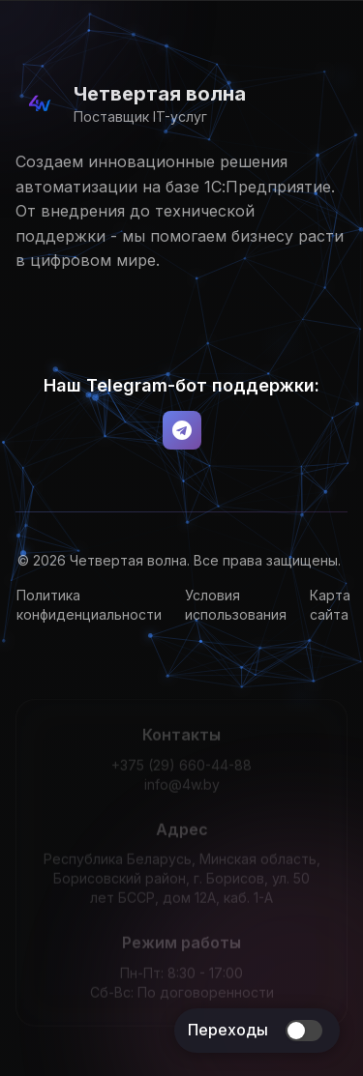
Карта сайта (333, 605)
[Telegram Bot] (182, 430)
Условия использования (238, 605)
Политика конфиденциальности (92, 605)
